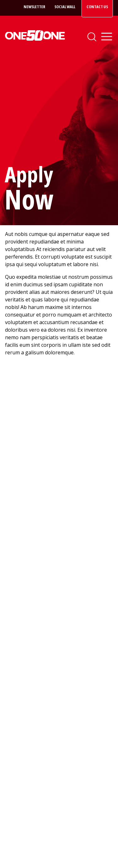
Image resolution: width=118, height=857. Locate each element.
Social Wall (64, 6)
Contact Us (97, 6)
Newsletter (34, 6)
